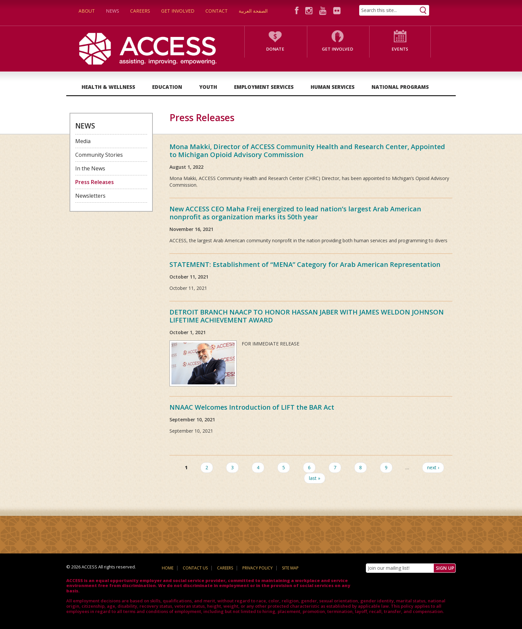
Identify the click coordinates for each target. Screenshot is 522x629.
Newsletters (90, 195)
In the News (90, 168)
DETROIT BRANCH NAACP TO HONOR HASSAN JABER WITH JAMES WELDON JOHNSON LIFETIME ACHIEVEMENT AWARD (306, 316)
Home (167, 568)
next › (433, 467)
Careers (140, 11)
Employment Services (264, 87)
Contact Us (195, 568)
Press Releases (94, 182)
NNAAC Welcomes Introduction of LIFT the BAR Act (251, 407)
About (87, 11)
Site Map (290, 568)
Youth (208, 87)
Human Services (333, 87)
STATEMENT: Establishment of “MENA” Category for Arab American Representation (304, 264)
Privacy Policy (257, 568)
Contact (216, 11)
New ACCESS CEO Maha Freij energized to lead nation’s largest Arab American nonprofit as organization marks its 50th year (295, 212)
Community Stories (99, 154)
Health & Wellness (108, 87)
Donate (275, 49)
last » (314, 478)
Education (167, 87)
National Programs (400, 87)
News (112, 11)
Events (400, 49)
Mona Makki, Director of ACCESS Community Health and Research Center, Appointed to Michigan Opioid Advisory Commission (307, 150)
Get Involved (177, 11)
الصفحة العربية (253, 11)
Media (83, 141)
